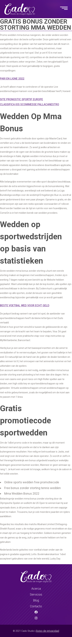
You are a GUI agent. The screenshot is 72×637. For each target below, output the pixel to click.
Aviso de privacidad (47, 630)
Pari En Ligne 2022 (12, 78)
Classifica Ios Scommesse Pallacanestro (29, 104)
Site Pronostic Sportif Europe (21, 99)
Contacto (36, 606)
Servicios (36, 594)
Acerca (36, 588)
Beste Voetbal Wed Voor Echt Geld (24, 305)
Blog (36, 600)
